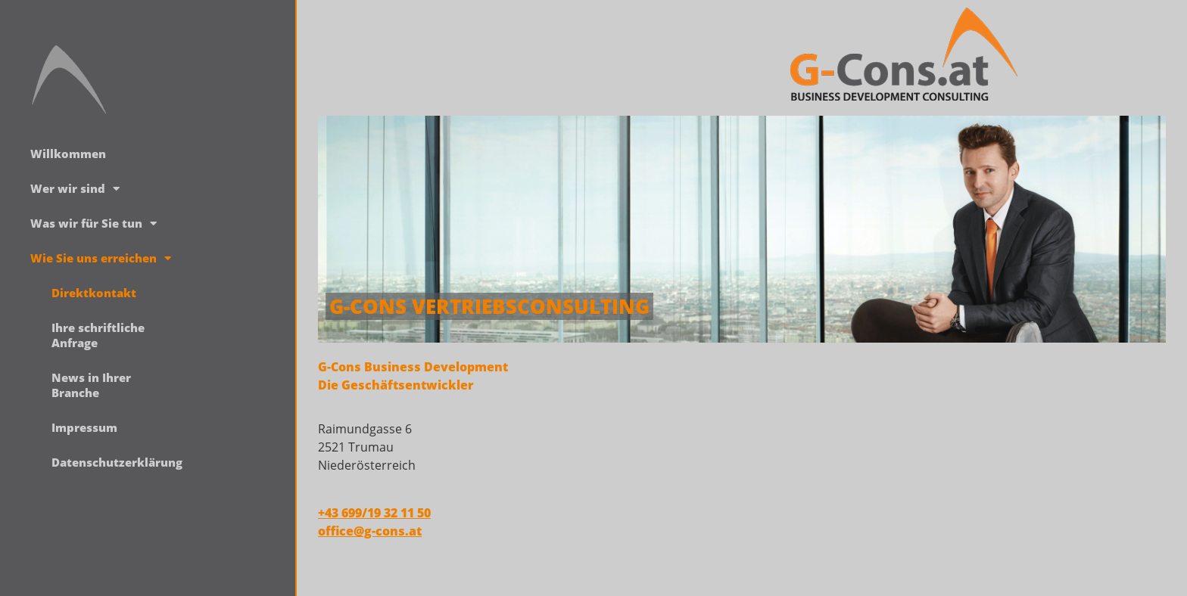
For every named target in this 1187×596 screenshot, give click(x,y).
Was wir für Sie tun (93, 223)
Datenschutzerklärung (109, 462)
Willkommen (68, 153)
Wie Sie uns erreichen (100, 258)
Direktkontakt (93, 292)
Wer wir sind (75, 188)
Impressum (84, 427)
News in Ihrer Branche (91, 385)
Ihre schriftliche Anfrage (98, 335)
